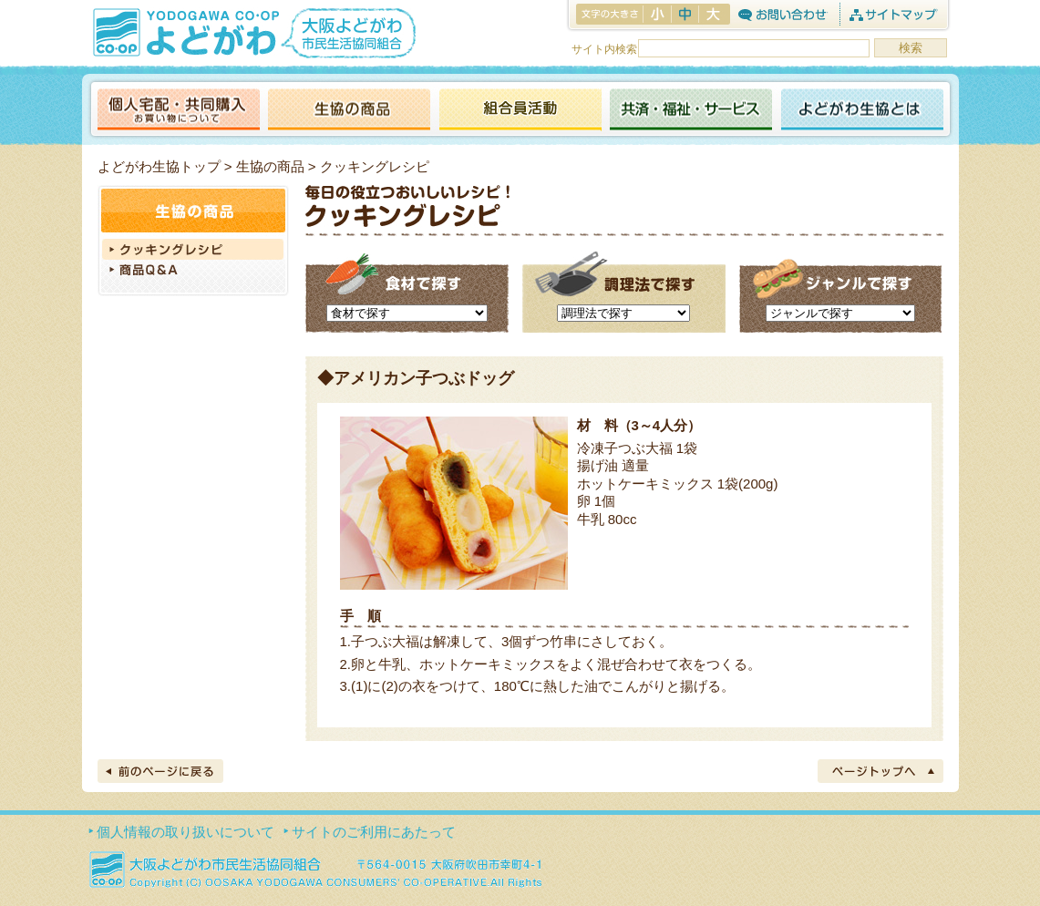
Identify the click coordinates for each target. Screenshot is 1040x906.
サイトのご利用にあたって (374, 831)
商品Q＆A (193, 271)
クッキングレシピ (193, 249)
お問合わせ (782, 14)
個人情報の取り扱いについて (185, 831)
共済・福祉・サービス (691, 111)
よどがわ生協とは (862, 111)
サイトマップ (893, 14)
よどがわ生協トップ (159, 166)
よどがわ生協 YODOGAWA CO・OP (184, 32)
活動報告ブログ (519, 111)
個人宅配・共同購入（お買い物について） (179, 111)
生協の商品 (349, 111)
